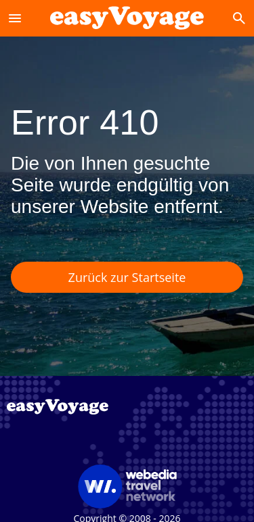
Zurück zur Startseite (127, 277)
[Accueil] (126, 18)
